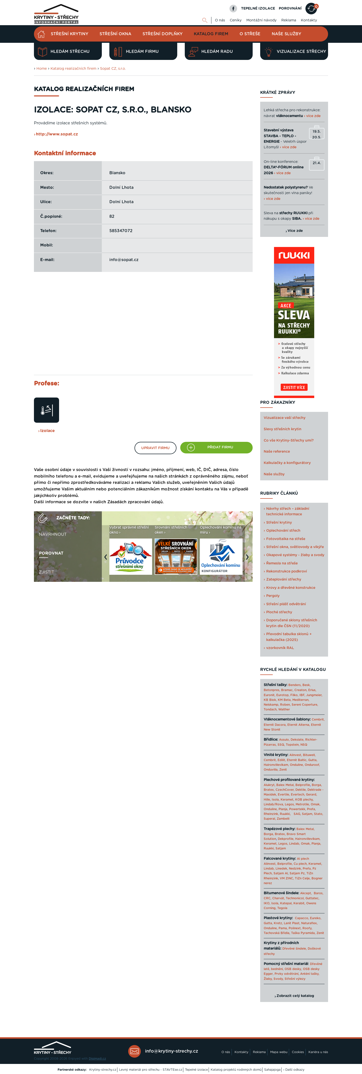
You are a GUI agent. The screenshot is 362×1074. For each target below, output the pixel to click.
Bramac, (287, 690)
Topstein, (292, 744)
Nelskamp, (271, 704)
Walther (284, 709)
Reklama (288, 20)
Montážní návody (261, 20)
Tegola (282, 908)
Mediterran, (300, 699)
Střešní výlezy (295, 978)
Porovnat (51, 553)
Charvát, (278, 898)
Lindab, (294, 843)
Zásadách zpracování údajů (135, 502)
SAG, (297, 813)
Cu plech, (300, 863)
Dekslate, (297, 739)
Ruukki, (285, 813)
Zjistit (46, 572)
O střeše (250, 34)
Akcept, (306, 893)
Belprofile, (285, 863)
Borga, (317, 784)
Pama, (283, 928)
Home (41, 68)
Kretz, (278, 923)
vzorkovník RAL (280, 648)
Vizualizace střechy (295, 52)
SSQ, (281, 744)
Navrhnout (53, 534)
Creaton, (300, 690)
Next (248, 559)
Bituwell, (309, 755)
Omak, (315, 804)
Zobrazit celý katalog (295, 996)
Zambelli (283, 818)
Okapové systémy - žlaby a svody (295, 555)
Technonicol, (295, 898)
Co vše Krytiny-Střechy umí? (289, 440)
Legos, (290, 804)
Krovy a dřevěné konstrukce (290, 588)
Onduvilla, (271, 769)
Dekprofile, (286, 838)
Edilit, (282, 760)
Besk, (306, 685)
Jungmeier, (314, 695)
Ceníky (236, 20)
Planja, (283, 809)
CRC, (267, 898)
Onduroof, (312, 764)
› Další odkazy (293, 1069)
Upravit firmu (155, 448)
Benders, (294, 685)
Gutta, (312, 760)
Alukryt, (269, 784)
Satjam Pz (297, 873)
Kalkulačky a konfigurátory (287, 463)
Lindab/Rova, (274, 804)
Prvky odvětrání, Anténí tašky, (297, 973)
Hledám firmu (136, 52)
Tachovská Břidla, (277, 933)
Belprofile (302, 784)
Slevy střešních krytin (282, 429)
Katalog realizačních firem (73, 68)
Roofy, (307, 928)
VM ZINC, (287, 878)
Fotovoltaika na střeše (285, 539)
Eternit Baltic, (297, 760)
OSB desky (293, 969)
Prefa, (311, 809)
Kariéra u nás (318, 1052)
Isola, (276, 799)
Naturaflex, (309, 923)
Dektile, (300, 789)
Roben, (285, 704)
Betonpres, (272, 690)
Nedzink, (295, 868)
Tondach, (270, 709)
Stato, (318, 813)
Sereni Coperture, (305, 704)
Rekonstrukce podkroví (286, 571)
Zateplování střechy (283, 579)
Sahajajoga (272, 1069)
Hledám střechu (63, 52)
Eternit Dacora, (275, 724)
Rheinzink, (272, 813)
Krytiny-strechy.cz (102, 1069)
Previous (107, 559)
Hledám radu (211, 52)
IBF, (302, 695)
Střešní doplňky (163, 34)
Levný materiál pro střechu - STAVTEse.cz (150, 1069)
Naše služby (286, 34)
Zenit (283, 769)
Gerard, (311, 794)
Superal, (270, 818)
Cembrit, (318, 719)
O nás (220, 20)
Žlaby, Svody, (274, 978)
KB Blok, (270, 699)
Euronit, (269, 695)
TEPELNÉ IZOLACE (258, 8)
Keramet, (287, 799)
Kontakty (309, 20)
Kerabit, (299, 903)
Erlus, (312, 690)
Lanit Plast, (292, 923)
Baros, (318, 893)
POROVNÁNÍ (290, 8)
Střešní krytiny (69, 34)
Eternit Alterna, (298, 724)
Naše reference (277, 451)
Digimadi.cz (97, 1058)
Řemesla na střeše (282, 563)
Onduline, (297, 764)
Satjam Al (281, 873)
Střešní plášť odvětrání (286, 604)
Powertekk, (297, 809)
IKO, (267, 903)
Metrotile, (303, 804)
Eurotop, (282, 695)
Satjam (281, 848)
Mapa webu (278, 1052)
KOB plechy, (304, 799)
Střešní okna (115, 34)
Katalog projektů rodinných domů (236, 1069)
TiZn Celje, (302, 878)
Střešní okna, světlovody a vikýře (295, 547)
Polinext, (295, 928)
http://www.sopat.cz (57, 134)
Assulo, (284, 739)
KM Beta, (284, 699)
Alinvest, (295, 755)
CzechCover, (285, 789)
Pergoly (273, 596)
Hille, (267, 799)
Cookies (298, 1052)
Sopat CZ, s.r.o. (113, 68)
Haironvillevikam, (276, 764)
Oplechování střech (283, 530)
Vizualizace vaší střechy (284, 418)
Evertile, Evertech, (291, 794)
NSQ (303, 744)
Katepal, (286, 903)
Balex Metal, (285, 784)
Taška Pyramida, (303, 933)
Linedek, (282, 868)
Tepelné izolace (196, 1069)
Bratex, (269, 789)
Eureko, (315, 918)
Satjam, (307, 813)
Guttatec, (312, 898)
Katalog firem (211, 34)
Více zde (295, 231)
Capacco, (302, 918)
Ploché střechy (279, 612)
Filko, (294, 695)
